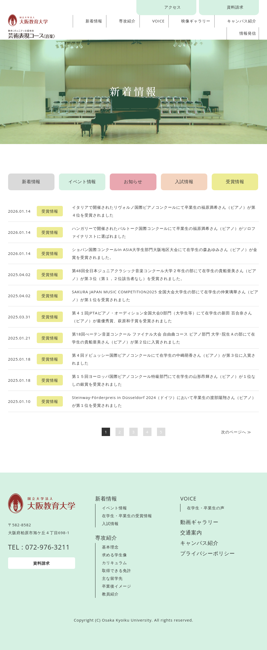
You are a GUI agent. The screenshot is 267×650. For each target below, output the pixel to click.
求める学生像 (114, 554)
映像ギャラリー (195, 20)
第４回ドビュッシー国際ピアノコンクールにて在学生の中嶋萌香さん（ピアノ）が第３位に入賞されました (164, 359)
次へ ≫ (236, 431)
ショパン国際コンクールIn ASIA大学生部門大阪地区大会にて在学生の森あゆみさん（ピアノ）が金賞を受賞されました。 (165, 253)
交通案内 (191, 532)
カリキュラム (114, 562)
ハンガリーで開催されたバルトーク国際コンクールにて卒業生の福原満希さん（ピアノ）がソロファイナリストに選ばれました (164, 232)
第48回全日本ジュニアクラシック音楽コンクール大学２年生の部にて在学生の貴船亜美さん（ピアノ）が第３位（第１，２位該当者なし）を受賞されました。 (164, 274)
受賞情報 (234, 180)
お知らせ (133, 180)
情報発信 (247, 33)
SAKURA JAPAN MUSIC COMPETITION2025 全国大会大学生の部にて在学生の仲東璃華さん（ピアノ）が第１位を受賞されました (165, 295)
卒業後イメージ (116, 586)
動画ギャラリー (199, 522)
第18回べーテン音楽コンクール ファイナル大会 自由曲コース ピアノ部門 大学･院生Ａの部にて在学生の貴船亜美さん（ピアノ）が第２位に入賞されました (164, 337)
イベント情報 (82, 180)
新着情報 (94, 20)
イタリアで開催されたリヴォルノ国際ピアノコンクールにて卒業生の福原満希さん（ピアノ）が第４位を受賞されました (164, 211)
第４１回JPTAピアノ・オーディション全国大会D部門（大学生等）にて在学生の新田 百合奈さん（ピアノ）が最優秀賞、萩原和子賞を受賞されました (162, 316)
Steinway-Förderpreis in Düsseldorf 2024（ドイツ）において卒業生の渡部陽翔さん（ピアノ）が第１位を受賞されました (164, 401)
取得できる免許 (116, 570)
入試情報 (184, 180)
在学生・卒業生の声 (205, 507)
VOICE (158, 20)
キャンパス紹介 (241, 20)
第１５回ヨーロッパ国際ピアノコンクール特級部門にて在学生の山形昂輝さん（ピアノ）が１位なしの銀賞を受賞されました (164, 380)
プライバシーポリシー (207, 553)
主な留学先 (112, 578)
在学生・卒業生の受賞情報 (127, 515)
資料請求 (235, 7)
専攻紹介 (127, 20)
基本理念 (110, 547)
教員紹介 (110, 594)
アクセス (172, 7)
